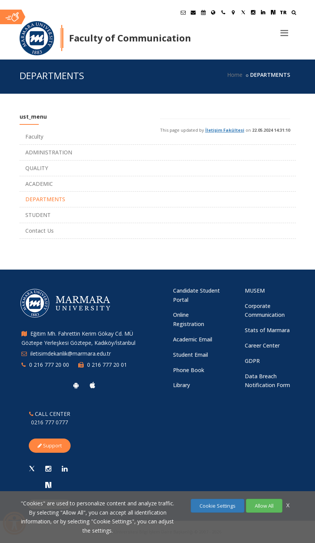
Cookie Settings (218, 505)
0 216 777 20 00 (49, 364)
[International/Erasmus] (213, 12)
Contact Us (39, 230)
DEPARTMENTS (45, 199)
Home (234, 74)
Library (181, 385)
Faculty (34, 136)
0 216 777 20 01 (107, 364)
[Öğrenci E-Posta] (183, 12)
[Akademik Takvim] (203, 12)
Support (50, 445)
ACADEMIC (39, 183)
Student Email (190, 354)
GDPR (252, 360)
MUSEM (255, 290)
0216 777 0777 (49, 422)
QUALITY (36, 168)
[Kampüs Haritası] (233, 12)
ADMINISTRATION (48, 152)
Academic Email (192, 339)
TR (283, 12)
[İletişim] (223, 12)
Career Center (262, 345)
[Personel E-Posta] (193, 12)
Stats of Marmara (267, 330)
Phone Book (188, 370)
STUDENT (38, 215)
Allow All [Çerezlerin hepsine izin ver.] (264, 505)
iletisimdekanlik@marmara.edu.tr (70, 353)
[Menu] (284, 30)
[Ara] (294, 13)
